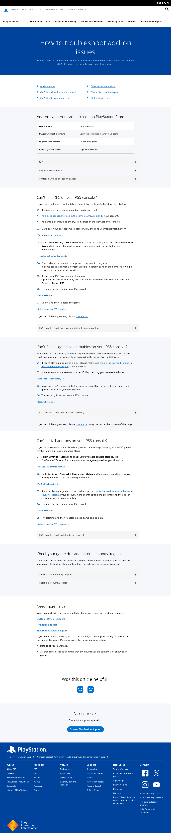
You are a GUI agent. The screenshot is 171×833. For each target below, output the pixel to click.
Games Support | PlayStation (50, 753)
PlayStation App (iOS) (149, 790)
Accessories (50, 9)
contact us (81, 421)
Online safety (66, 774)
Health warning (120, 781)
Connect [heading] (144, 761)
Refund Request (94, 786)
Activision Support (47, 621)
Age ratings (118, 777)
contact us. (82, 313)
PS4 (29, 9)
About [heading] (10, 761)
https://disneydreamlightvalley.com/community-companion (125, 797)
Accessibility (65, 770)
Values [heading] (64, 761)
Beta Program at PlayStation (147, 807)
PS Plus (38, 9)
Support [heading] (91, 761)
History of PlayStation (17, 786)
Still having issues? (101, 94)
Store (71, 9)
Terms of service (120, 766)
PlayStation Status (40, 18)
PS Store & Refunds (92, 18)
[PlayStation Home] (6, 9)
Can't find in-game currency (55, 94)
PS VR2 (37, 774)
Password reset (94, 782)
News (62, 9)
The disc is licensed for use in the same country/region (70, 212)
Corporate (11, 782)
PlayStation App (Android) (151, 794)
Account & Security (65, 18)
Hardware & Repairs (152, 18)
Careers (10, 770)
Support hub (92, 766)
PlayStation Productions (18, 778)
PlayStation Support (25, 753)
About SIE (11, 766)
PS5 (22, 9)
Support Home (11, 18)
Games (13, 9)
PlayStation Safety (95, 770)
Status (90, 774)
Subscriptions (115, 18)
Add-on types (47, 83)
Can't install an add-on (103, 83)
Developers (118, 785)
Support (80, 9)
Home (10, 753)
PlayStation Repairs (95, 778)
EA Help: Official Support (51, 615)
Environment (66, 766)
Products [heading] (39, 761)
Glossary (117, 789)
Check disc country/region (105, 89)
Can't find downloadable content (58, 89)
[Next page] (164, 18)
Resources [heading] (119, 761)
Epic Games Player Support (52, 627)
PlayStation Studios (16, 774)
